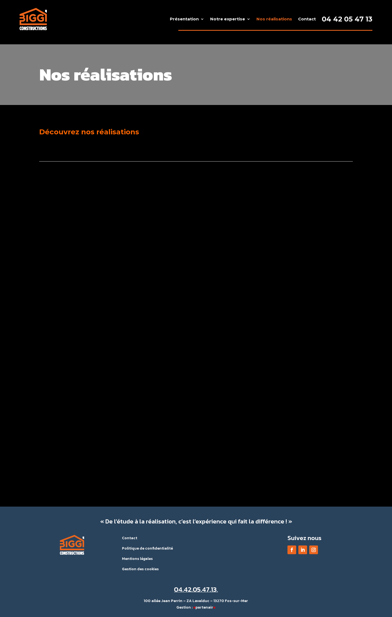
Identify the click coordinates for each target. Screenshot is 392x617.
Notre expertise (227, 18)
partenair (204, 607)
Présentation (184, 18)
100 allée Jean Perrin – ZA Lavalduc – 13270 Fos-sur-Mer (196, 601)
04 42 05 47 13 (347, 19)
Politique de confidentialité (147, 548)
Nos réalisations (274, 18)
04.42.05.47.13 (195, 589)
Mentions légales (137, 559)
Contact (307, 18)
